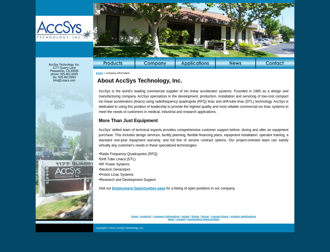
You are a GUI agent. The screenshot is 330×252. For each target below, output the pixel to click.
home (99, 73)
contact (180, 219)
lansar (205, 216)
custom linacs (220, 216)
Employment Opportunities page (138, 188)
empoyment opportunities (204, 219)
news (171, 219)
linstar (195, 216)
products (145, 216)
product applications (243, 216)
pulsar (185, 216)
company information (166, 216)
